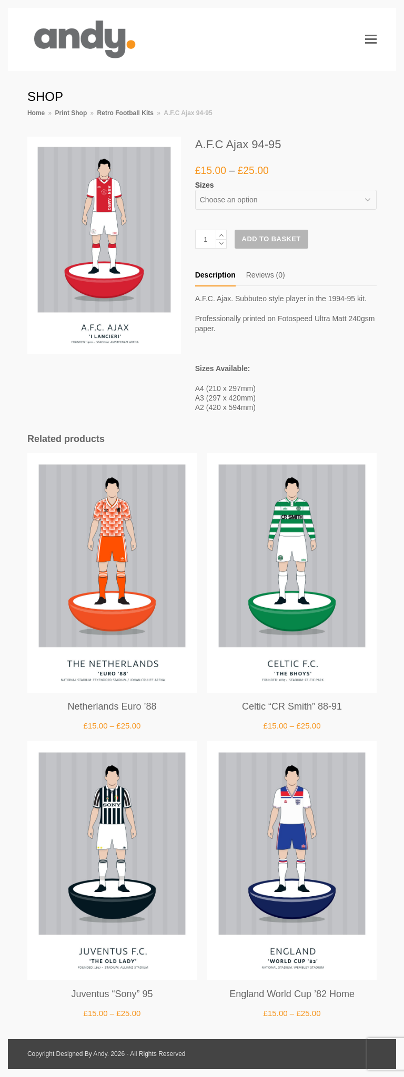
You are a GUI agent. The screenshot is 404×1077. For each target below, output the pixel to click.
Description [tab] (215, 275)
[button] (371, 39)
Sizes (204, 185)
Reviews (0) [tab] (265, 275)
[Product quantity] (205, 239)
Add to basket (271, 239)
